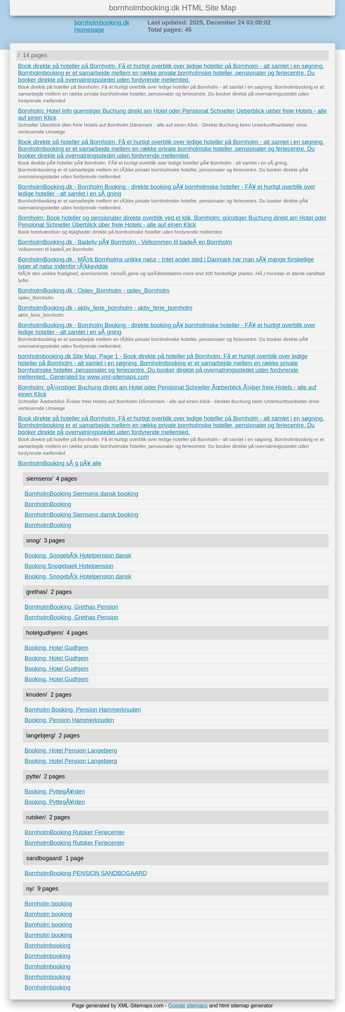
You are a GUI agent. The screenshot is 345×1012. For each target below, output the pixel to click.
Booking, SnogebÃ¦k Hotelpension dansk (78, 555)
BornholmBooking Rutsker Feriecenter (75, 832)
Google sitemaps (188, 1005)
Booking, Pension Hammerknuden (69, 720)
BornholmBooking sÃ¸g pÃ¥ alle (59, 463)
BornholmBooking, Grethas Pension (71, 607)
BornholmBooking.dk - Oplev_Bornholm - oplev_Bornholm (93, 290)
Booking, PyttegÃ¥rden (55, 791)
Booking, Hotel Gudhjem (56, 648)
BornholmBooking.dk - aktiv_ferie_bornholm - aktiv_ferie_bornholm (105, 308)
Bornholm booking (48, 903)
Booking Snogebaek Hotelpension (69, 566)
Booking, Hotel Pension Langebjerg (71, 750)
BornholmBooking (48, 504)
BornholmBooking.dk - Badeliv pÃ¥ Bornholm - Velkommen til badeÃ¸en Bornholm (125, 242)
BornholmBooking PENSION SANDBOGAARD (86, 873)
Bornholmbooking (47, 945)
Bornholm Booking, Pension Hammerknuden (83, 709)
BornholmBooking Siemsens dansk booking (81, 493)
